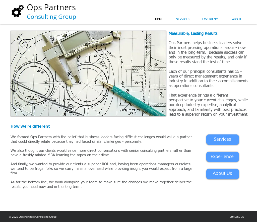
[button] (88, 73)
